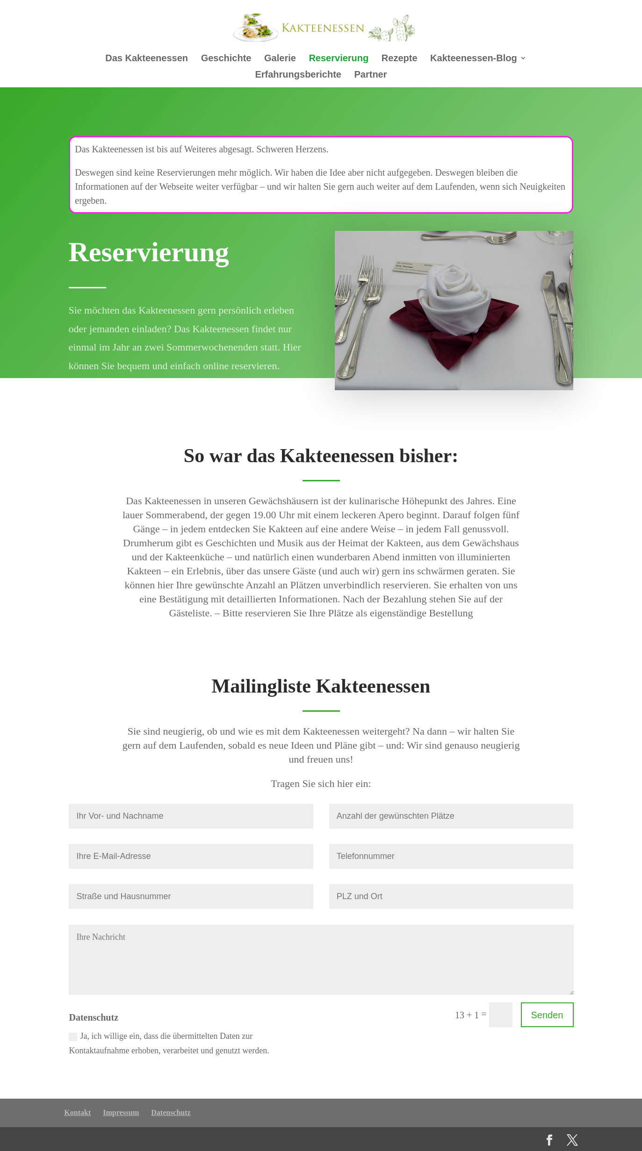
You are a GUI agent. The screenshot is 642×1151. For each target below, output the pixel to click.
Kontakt (77, 1112)
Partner (370, 75)
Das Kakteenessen (146, 59)
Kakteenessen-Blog (473, 59)
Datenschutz (170, 1112)
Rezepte (400, 59)
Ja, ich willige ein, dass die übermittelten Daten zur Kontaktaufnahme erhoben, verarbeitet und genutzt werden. (169, 1043)
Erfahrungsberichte (298, 75)
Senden (547, 1015)
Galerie (280, 59)
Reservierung (338, 59)
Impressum (121, 1112)
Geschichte (226, 59)
